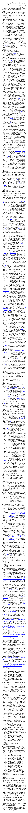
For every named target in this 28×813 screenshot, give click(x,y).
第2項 (16, 118)
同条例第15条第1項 (11, 516)
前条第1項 (11, 118)
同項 (18, 225)
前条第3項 (15, 111)
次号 (7, 421)
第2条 (20, 201)
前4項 (5, 345)
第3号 (11, 421)
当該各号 (21, 418)
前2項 (5, 265)
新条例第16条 (13, 611)
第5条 (11, 388)
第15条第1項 (13, 253)
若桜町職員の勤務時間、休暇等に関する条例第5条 (14, 579)
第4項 (21, 111)
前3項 (12, 60)
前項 (19, 98)
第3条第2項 (16, 155)
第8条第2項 (6, 291)
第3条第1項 (18, 151)
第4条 (6, 388)
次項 (5, 460)
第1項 (6, 45)
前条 (24, 151)
